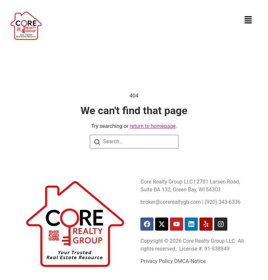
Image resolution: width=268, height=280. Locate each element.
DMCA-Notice (190, 261)
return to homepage (153, 126)
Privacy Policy (156, 261)
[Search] (97, 142)
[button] (248, 19)
